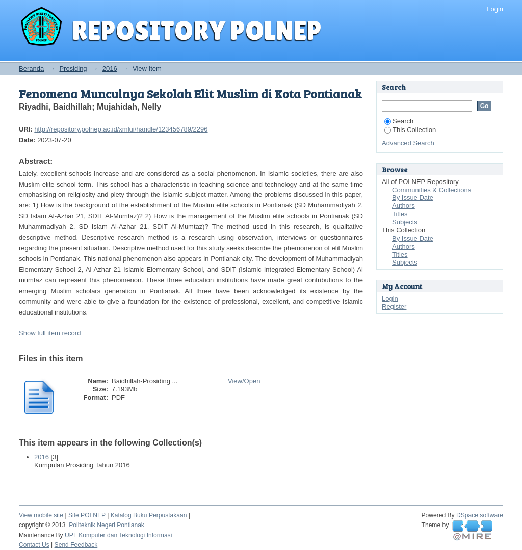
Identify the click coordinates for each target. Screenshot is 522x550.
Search (398, 121)
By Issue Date (412, 197)
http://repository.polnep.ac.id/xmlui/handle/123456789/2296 (120, 129)
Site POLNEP (87, 515)
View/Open (244, 381)
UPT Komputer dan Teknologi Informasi (118, 535)
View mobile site (41, 515)
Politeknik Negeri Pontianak (106, 525)
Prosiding (73, 68)
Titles (400, 214)
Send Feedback (76, 544)
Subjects (404, 222)
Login (495, 9)
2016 (109, 68)
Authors (403, 205)
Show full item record (50, 333)
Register (394, 306)
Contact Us (34, 544)
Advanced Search (408, 143)
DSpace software (479, 515)
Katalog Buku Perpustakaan (149, 515)
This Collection (410, 130)
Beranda (31, 68)
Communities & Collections (431, 190)
